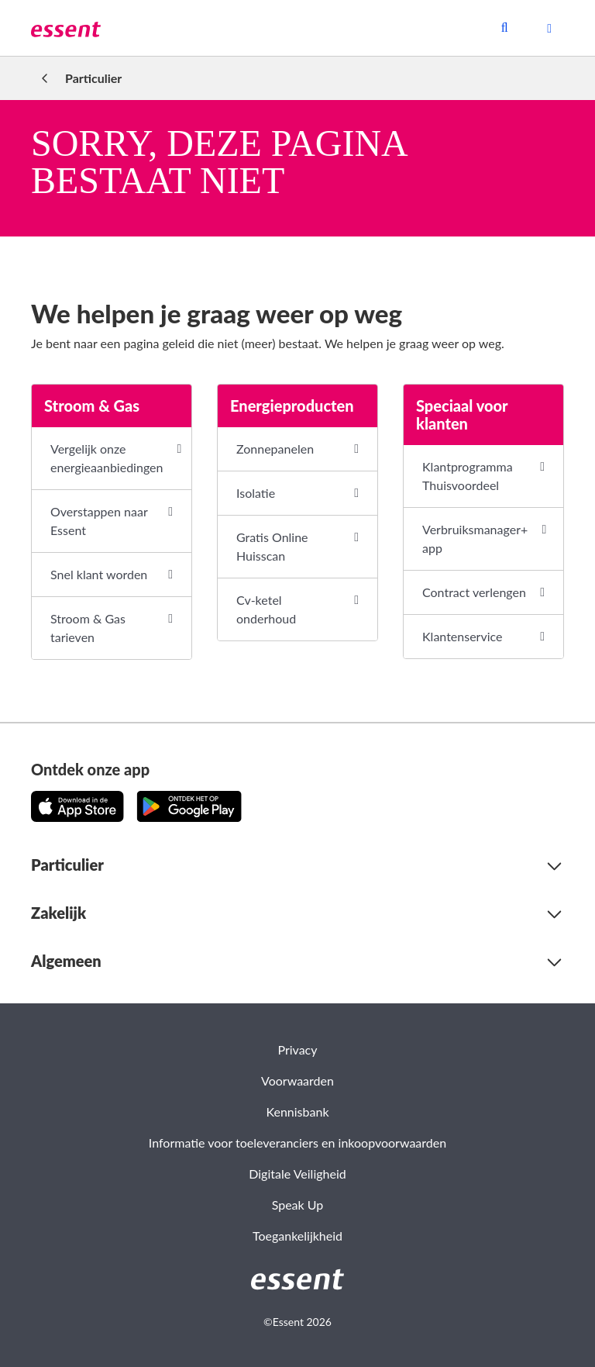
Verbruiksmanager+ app (475, 538)
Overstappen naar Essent (98, 520)
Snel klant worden (98, 574)
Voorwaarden (297, 1080)
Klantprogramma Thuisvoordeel (467, 475)
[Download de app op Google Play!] (189, 806)
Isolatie (255, 492)
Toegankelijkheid (297, 1235)
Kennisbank (297, 1111)
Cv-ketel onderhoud (266, 609)
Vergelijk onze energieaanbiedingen (106, 458)
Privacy (297, 1049)
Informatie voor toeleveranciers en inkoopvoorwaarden (297, 1142)
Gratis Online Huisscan (272, 546)
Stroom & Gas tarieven (88, 627)
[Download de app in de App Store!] (77, 806)
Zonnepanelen (275, 448)
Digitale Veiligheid (297, 1173)
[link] (66, 28)
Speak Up (298, 1204)
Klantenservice (462, 636)
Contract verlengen (474, 592)
